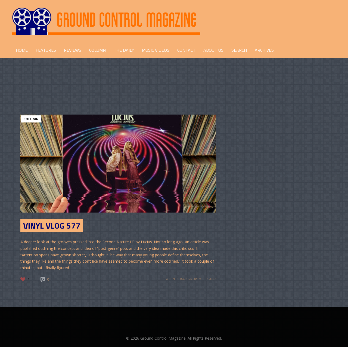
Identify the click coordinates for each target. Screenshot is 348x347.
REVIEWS (72, 50)
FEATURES (46, 50)
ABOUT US (213, 50)
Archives (264, 50)
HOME (22, 50)
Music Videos (155, 50)
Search (239, 50)
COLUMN (97, 50)
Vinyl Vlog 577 (51, 225)
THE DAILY (124, 50)
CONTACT (186, 50)
